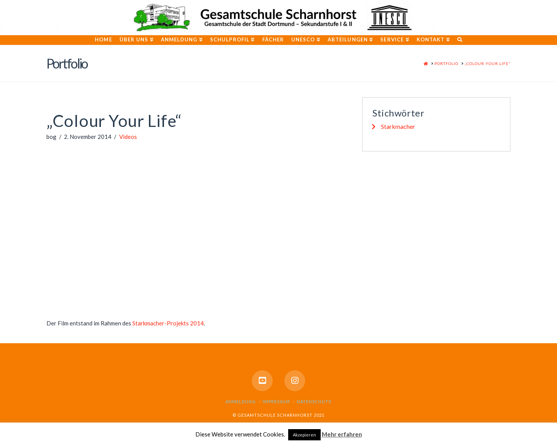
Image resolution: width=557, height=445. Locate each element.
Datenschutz (314, 401)
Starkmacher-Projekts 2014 (168, 323)
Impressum (276, 401)
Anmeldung (241, 401)
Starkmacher (398, 126)
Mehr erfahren (342, 434)
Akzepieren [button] (304, 434)
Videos (128, 136)
